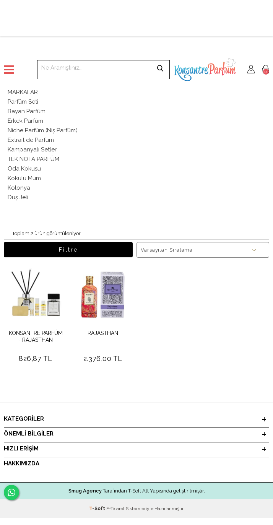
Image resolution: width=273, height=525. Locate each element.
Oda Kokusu (24, 168)
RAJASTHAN (103, 333)
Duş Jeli (18, 197)
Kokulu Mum (24, 178)
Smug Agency (85, 491)
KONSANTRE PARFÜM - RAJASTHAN (36, 336)
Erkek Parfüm (25, 120)
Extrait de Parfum (31, 140)
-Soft (97, 508)
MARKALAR (23, 92)
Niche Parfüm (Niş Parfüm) (43, 130)
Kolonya (19, 187)
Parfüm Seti (23, 101)
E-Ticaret (115, 508)
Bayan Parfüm (27, 111)
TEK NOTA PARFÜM (33, 159)
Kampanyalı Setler (32, 149)
